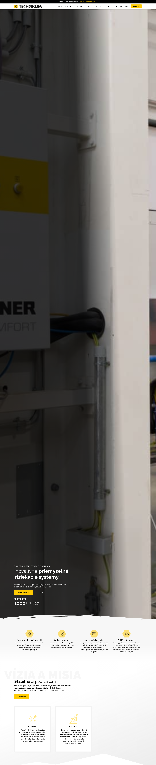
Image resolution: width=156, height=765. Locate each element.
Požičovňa (124, 6)
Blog (115, 6)
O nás (108, 6)
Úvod (60, 6)
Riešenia (69, 6)
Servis (79, 6)
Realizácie (89, 6)
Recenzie (99, 6)
